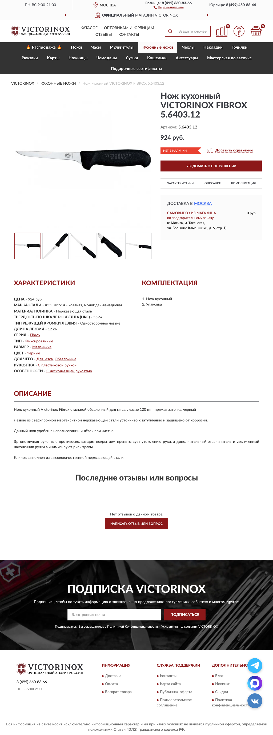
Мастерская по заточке (229, 58)
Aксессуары (187, 58)
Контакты (128, 35)
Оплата (111, 684)
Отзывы (103, 35)
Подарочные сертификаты (136, 69)
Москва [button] (203, 204)
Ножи (76, 47)
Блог (219, 676)
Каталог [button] (89, 28)
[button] (169, 7)
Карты (53, 58)
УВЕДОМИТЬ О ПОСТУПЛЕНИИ (211, 166)
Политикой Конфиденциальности (132, 626)
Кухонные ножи (157, 47)
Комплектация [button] (243, 183)
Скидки (221, 692)
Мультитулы (121, 47)
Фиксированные (39, 341)
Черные (33, 353)
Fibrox (35, 335)
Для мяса (45, 359)
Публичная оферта (176, 692)
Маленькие (41, 347)
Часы (96, 47)
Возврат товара (118, 692)
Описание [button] (212, 183)
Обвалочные (65, 359)
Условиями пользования (179, 626)
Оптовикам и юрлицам (129, 28)
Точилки (239, 47)
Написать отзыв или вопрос (136, 523)
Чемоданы (107, 58)
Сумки (132, 58)
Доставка (113, 676)
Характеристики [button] (180, 183)
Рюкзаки (30, 58)
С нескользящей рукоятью (69, 371)
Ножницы (78, 58)
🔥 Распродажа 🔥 (44, 47)
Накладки (213, 47)
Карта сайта (170, 684)
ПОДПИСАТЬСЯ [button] (184, 615)
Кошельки (157, 58)
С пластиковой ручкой (57, 365)
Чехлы (188, 47)
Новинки (222, 684)
